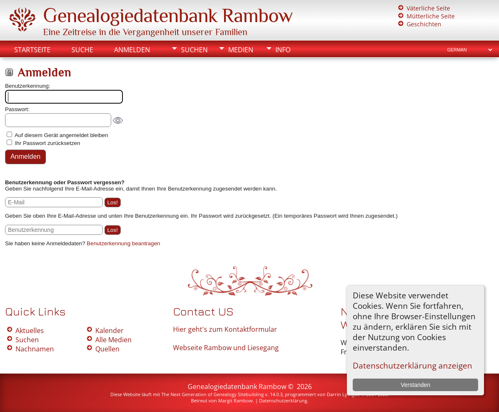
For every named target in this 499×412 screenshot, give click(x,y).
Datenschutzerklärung (283, 400)
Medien (240, 49)
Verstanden (415, 384)
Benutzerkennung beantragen (123, 243)
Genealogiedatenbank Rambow (168, 15)
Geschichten (424, 24)
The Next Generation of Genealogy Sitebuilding (212, 394)
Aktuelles (29, 330)
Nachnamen (34, 349)
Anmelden (132, 49)
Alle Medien (113, 339)
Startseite (32, 49)
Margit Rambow (235, 400)
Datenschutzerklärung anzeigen (412, 365)
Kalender (109, 330)
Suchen (194, 49)
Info (282, 49)
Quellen (107, 349)
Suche (82, 49)
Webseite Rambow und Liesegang (226, 347)
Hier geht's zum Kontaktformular (225, 329)
